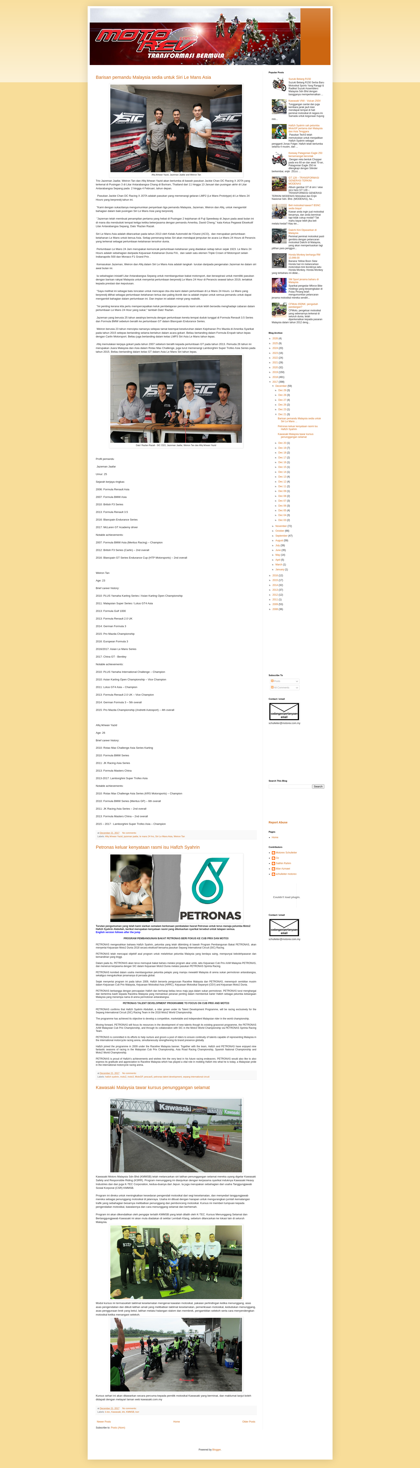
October (280, 530)
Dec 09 (282, 491)
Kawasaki (116, 1412)
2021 (275, 362)
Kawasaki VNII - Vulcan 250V (305, 100)
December (281, 386)
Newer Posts (104, 1421)
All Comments (280, 687)
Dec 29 (282, 390)
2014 (275, 585)
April (278, 559)
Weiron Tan (179, 836)
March (279, 564)
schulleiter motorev (286, 874)
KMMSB (130, 1412)
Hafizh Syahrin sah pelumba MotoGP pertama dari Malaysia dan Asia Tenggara (305, 128)
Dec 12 (282, 481)
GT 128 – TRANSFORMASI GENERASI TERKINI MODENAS (304, 180)
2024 (275, 348)
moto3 (131, 1076)
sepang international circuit (196, 1076)
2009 (275, 604)
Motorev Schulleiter (286, 852)
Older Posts (248, 1421)
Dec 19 (282, 447)
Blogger (216, 1449)
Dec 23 (282, 409)
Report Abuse (278, 822)
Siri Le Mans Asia (163, 836)
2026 (275, 338)
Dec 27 (282, 400)
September (281, 535)
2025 (275, 343)
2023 (275, 353)
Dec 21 (282, 414)
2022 (275, 357)
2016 (275, 575)
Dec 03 (282, 520)
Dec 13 (282, 476)
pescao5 (148, 1076)
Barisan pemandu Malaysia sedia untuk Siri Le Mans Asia (153, 77)
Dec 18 (282, 452)
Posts (275, 681)
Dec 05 (282, 510)
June (278, 550)
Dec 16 (282, 462)
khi (123, 1412)
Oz (277, 858)
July (277, 545)
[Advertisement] (281, 642)
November (281, 526)
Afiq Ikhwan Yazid (114, 836)
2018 (275, 377)
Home (176, 1421)
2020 (275, 367)
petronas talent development (168, 1076)
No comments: (129, 833)
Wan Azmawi (283, 868)
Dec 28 (282, 395)
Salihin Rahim (283, 863)
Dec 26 (282, 404)
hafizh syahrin (112, 1076)
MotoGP (139, 1076)
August (279, 540)
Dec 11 (282, 486)
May (278, 554)
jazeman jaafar (131, 836)
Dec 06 (282, 505)
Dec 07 (282, 500)
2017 (275, 381)
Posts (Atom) (118, 1427)
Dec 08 (282, 496)
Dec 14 (282, 472)
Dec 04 (282, 515)
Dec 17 (282, 457)
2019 (275, 372)
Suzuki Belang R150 (300, 79)
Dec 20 (282, 443)
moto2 (123, 1076)
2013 (275, 589)
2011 (275, 599)
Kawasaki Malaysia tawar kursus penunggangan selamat (153, 1087)
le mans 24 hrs (147, 836)
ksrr (137, 1412)
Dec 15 (282, 467)
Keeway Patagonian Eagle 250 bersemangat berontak (305, 154)
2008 (275, 609)
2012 (275, 594)
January (280, 569)
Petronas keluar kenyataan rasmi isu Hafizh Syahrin (148, 847)
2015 (275, 580)
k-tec (107, 1412)
